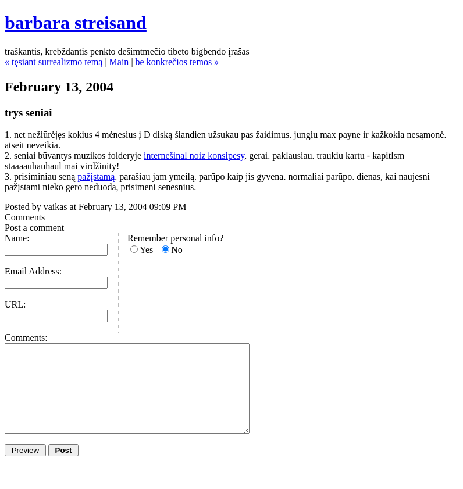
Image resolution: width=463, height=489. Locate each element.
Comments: (26, 337)
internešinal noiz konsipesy (194, 155)
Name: (17, 238)
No (177, 250)
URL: (15, 304)
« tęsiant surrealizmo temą (53, 62)
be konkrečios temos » (177, 62)
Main (119, 62)
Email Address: (33, 271)
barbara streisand (76, 22)
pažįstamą (96, 176)
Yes (146, 250)
